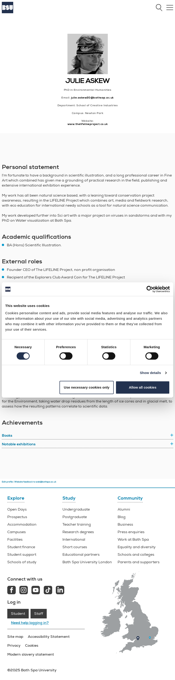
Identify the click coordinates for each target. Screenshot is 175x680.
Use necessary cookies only (86, 387)
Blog (122, 517)
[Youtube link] (35, 591)
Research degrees (78, 532)
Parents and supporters (139, 562)
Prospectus (17, 517)
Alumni (124, 509)
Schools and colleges (136, 554)
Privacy (14, 645)
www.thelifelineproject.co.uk (87, 124)
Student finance (21, 547)
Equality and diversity (137, 547)
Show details (150, 373)
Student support (21, 554)
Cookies (31, 645)
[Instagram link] (23, 591)
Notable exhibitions (19, 444)
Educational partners (81, 554)
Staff (38, 613)
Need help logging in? (30, 622)
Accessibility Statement (49, 636)
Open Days (17, 509)
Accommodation (21, 524)
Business (125, 524)
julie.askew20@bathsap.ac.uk (92, 97)
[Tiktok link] (48, 591)
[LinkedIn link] (60, 591)
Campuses (16, 532)
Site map (15, 636)
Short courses (74, 547)
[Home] (7, 12)
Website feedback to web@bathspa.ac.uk (35, 481)
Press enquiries (131, 532)
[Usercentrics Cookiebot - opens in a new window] (150, 289)
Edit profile (7, 481)
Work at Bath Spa (133, 539)
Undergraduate (76, 509)
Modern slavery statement (30, 654)
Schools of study (21, 562)
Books (7, 435)
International (73, 539)
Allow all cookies (142, 387)
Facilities (15, 539)
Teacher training (76, 524)
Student (18, 613)
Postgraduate (74, 517)
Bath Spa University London (87, 562)
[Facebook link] (11, 591)
